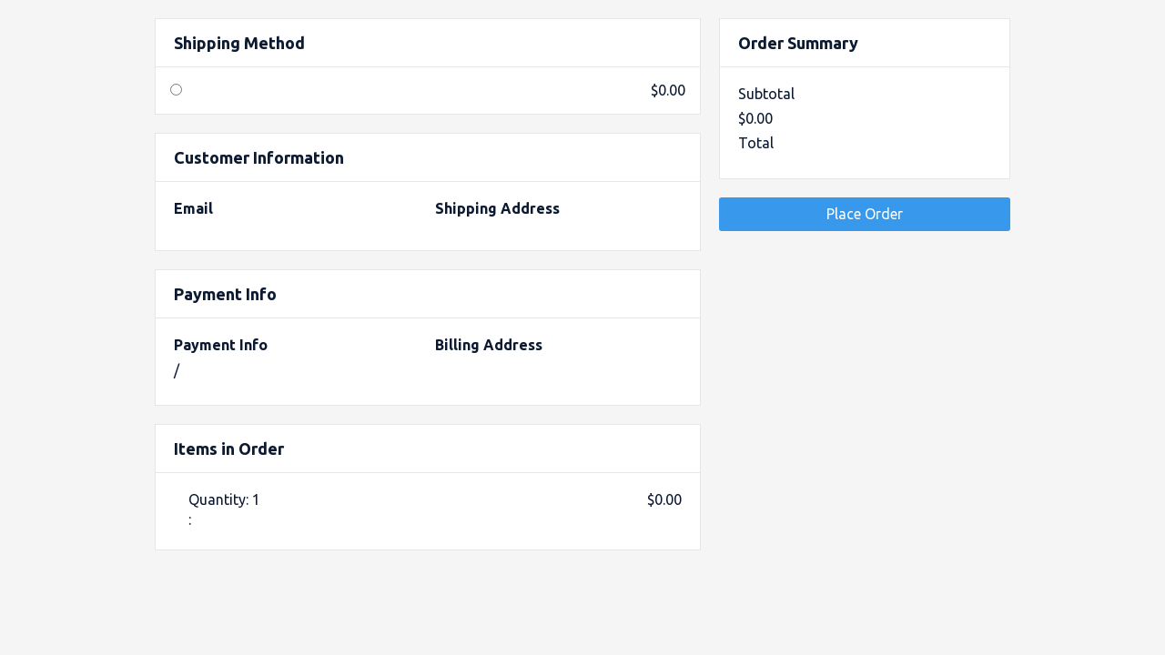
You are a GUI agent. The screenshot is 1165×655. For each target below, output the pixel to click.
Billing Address (488, 345)
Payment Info (221, 345)
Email (193, 208)
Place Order (864, 214)
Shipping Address (497, 208)
